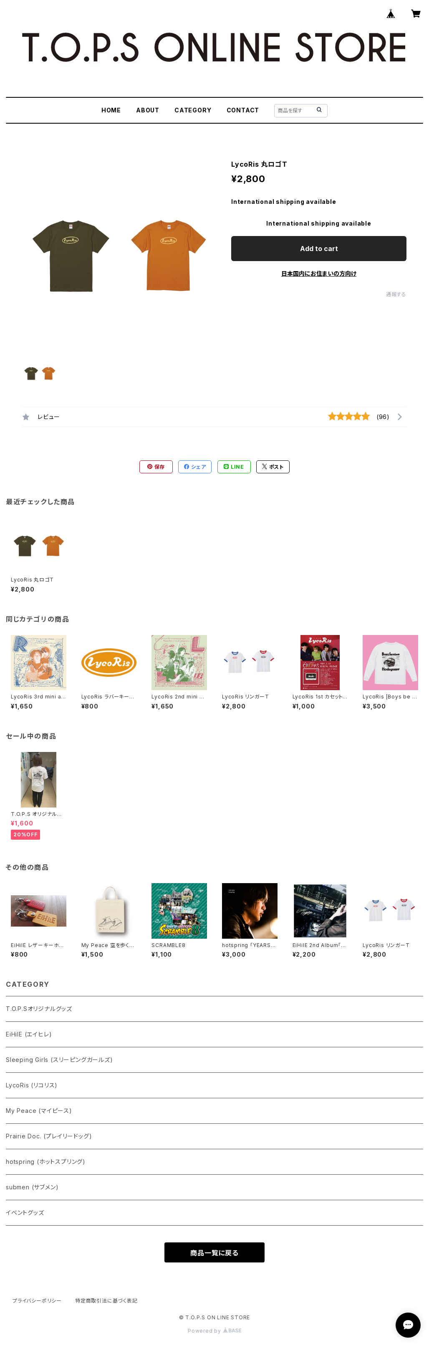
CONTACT (243, 110)
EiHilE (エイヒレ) (29, 1034)
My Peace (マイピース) (39, 1110)
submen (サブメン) (32, 1187)
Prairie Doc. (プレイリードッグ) (49, 1136)
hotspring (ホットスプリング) (46, 1161)
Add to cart (319, 248)
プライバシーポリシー (37, 1301)
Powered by (214, 1331)
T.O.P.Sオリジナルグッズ (39, 1008)
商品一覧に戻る (214, 1253)
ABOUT (147, 110)
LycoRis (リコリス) (32, 1085)
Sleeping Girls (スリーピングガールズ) (59, 1059)
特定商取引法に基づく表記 (106, 1301)
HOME (111, 110)
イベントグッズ (25, 1212)
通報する (396, 294)
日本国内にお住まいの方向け (318, 273)
